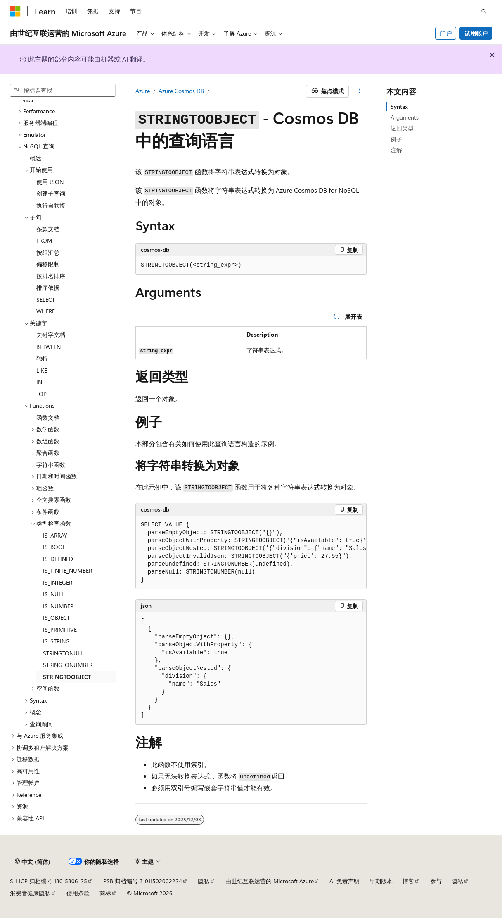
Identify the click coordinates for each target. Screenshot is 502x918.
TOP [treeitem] (41, 394)
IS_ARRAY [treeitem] (55, 535)
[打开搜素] (484, 11)
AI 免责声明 (344, 881)
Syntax (399, 106)
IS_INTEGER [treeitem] (57, 582)
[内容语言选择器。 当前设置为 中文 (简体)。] (32, 861)
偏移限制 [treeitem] (47, 264)
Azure (142, 91)
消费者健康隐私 (30, 893)
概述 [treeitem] (35, 158)
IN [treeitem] (39, 382)
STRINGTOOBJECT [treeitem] (67, 677)
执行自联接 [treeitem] (50, 205)
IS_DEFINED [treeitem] (58, 559)
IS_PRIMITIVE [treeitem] (60, 630)
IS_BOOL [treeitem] (54, 547)
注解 (396, 150)
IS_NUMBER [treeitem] (58, 606)
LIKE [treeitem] (41, 370)
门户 (446, 33)
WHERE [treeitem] (45, 311)
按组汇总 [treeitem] (47, 252)
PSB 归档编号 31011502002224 (142, 881)
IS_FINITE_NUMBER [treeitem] (67, 570)
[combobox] (63, 90)
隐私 (203, 881)
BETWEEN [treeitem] (48, 347)
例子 (396, 139)
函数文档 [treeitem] (47, 417)
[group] (251, 552)
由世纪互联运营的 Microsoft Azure (269, 881)
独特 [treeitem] (42, 358)
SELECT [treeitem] (45, 300)
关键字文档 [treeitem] (50, 335)
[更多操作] (359, 91)
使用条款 (78, 893)
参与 (436, 881)
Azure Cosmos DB (181, 91)
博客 (408, 881)
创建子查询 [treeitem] (50, 193)
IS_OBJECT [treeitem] (56, 618)
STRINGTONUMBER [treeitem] (67, 665)
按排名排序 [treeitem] (50, 276)
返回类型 (402, 128)
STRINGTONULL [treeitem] (63, 653)
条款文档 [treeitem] (47, 229)
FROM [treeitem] (44, 240)
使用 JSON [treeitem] (50, 182)
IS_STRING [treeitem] (56, 641)
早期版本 (381, 881)
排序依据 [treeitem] (47, 288)
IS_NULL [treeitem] (53, 594)
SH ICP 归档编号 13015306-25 (48, 881)
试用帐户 (476, 33)
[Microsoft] (15, 11)
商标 (105, 893)
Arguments (405, 117)
